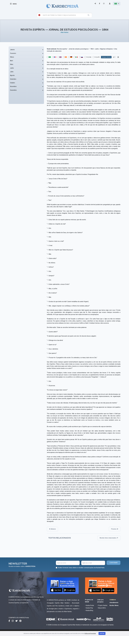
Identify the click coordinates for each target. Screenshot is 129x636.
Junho (12, 68)
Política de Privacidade (90, 633)
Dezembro (13, 90)
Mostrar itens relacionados (109, 538)
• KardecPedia (89, 605)
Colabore (113, 600)
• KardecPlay (89, 608)
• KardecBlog (89, 610)
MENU (13, 4)
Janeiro (12, 49)
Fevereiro (13, 53)
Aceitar (102, 633)
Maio (11, 64)
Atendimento (114, 602)
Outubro (12, 83)
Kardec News (114, 605)
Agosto (12, 75)
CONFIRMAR (113, 563)
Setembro (13, 79)
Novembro (13, 86)
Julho (11, 72)
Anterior (52, 529)
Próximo (114, 529)
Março (12, 57)
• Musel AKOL (101, 608)
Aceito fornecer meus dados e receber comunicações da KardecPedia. (81, 567)
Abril (11, 61)
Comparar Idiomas (106, 57)
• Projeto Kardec (102, 605)
